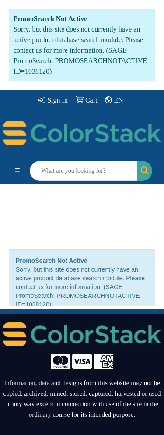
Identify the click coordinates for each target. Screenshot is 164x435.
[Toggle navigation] (17, 171)
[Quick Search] (84, 171)
